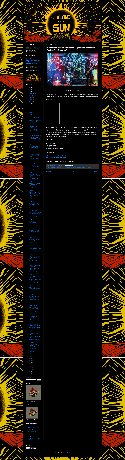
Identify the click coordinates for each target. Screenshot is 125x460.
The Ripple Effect (31, 436)
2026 (29, 87)
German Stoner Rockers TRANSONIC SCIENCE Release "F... (34, 293)
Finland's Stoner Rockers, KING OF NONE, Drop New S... (34, 273)
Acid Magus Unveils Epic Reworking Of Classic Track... (34, 222)
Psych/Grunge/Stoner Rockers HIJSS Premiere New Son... (34, 131)
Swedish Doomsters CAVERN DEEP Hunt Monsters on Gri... (33, 147)
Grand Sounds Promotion (67, 167)
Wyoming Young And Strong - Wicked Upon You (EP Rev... (34, 265)
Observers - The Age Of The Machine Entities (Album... (35, 126)
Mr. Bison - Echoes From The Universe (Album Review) (34, 231)
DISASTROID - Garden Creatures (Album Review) (33, 308)
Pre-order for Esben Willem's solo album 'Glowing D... (34, 345)
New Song (74, 167)
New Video (79, 167)
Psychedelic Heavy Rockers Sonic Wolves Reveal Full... (35, 180)
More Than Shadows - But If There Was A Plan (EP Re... (35, 333)
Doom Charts (30, 429)
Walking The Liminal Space (33, 427)
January (31, 353)
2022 (29, 358)
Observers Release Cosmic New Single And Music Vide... (35, 328)
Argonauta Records (53, 167)
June (30, 105)
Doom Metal (59, 167)
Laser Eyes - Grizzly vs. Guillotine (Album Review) (34, 218)
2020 (29, 362)
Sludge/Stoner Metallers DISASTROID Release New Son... (34, 316)
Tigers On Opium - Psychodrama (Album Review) (34, 171)
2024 (29, 91)
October (31, 97)
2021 (29, 360)
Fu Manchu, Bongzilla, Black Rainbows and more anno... (35, 284)
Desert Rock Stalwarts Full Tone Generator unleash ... (35, 117)
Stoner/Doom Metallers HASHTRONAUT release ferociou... (34, 288)
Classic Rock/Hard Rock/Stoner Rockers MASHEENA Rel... (34, 304)
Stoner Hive (30, 434)
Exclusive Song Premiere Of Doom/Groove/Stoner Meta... (35, 321)
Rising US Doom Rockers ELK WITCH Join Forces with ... (34, 155)
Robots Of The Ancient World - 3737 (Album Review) (34, 200)
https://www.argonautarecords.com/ (56, 157)
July (30, 103)
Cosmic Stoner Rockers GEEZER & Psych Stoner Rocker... (34, 175)
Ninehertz (30, 433)
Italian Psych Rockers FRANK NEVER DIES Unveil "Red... (35, 138)
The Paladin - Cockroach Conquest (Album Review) (34, 236)
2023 (29, 356)
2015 (29, 373)
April (30, 110)
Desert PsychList (31, 425)
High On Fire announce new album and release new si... (35, 213)
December (31, 93)
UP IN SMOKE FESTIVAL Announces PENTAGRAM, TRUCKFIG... (35, 248)
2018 (29, 367)
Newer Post (48, 171)
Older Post (96, 171)
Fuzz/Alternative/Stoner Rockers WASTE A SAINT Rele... (35, 143)
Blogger (68, 452)
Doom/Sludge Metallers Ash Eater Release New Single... (34, 189)
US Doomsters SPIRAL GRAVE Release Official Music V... (34, 204)
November (31, 95)
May (30, 108)
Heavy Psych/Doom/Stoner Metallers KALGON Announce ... (35, 122)
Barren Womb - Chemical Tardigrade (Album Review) (34, 257)
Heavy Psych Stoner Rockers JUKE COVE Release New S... (33, 209)
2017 (29, 369)
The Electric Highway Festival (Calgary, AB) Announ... (34, 244)
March (30, 112)
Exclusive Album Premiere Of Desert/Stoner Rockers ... (34, 184)
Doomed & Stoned (32, 431)
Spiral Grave (84, 167)
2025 (29, 89)
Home (72, 171)
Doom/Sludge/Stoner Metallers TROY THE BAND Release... (34, 350)
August (30, 101)
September (31, 99)
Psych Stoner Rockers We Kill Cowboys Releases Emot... (34, 166)
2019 (29, 365)
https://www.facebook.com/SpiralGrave (57, 156)
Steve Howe (89, 167)
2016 (29, 371)
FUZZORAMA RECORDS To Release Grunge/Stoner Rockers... (34, 341)
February (31, 114)
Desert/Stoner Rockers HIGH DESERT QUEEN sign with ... (35, 253)
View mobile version (72, 174)
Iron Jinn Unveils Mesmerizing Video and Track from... (34, 227)
